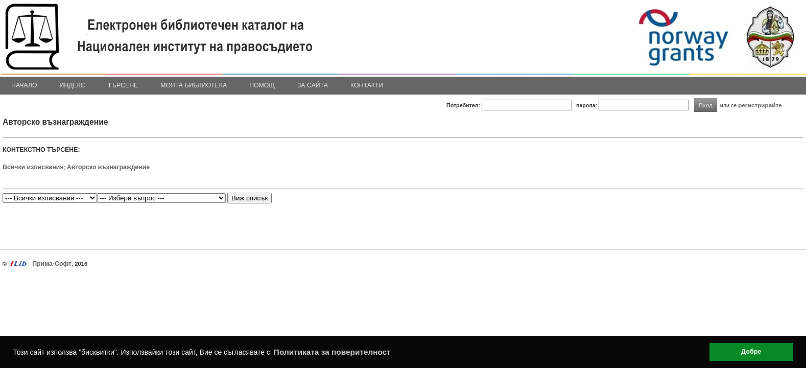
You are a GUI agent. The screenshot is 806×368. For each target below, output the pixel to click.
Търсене (123, 85)
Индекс (72, 85)
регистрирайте (760, 105)
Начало (24, 85)
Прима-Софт (52, 263)
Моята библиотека (193, 85)
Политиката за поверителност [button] (332, 352)
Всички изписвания (33, 167)
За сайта (312, 85)
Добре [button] (751, 351)
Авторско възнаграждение (108, 167)
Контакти (366, 85)
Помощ (262, 85)
